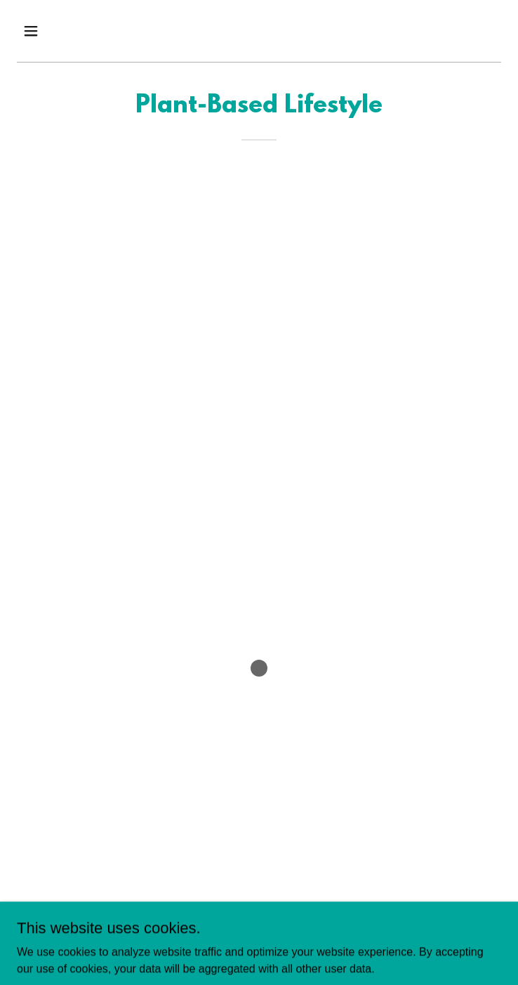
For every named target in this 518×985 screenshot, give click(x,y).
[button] (53, 31)
